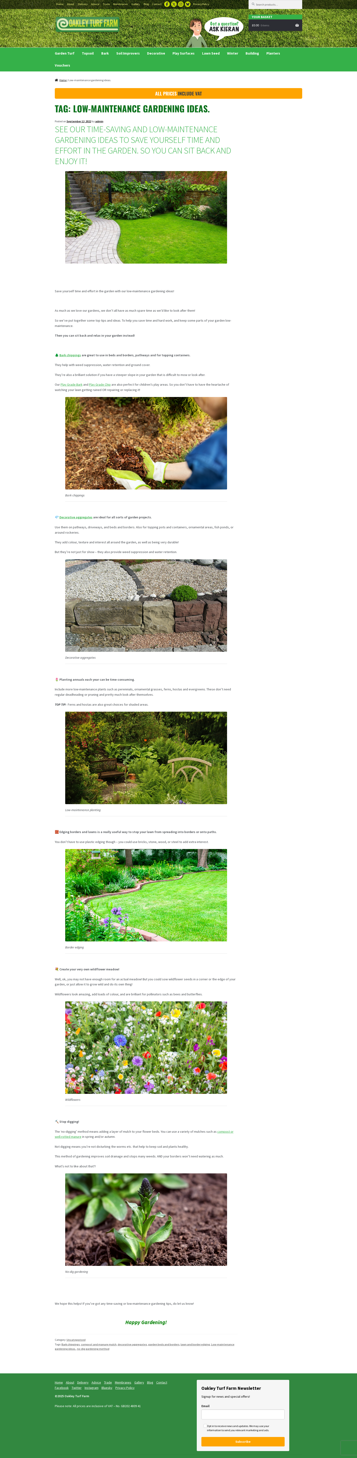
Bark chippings (70, 355)
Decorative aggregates (75, 517)
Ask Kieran (213, 31)
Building (252, 53)
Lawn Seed (211, 53)
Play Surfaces (183, 53)
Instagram (181, 4)
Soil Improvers (128, 53)
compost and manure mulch (99, 1344)
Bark (105, 53)
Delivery (83, 4)
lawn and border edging (195, 1344)
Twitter (174, 4)
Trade (106, 4)
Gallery (135, 4)
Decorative (156, 53)
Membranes (120, 4)
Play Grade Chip (100, 384)
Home (59, 4)
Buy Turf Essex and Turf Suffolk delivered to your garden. (87, 25)
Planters (273, 53)
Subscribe (243, 1442)
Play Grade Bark (72, 384)
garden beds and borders (163, 1344)
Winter (232, 53)
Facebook (167, 4)
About (70, 4)
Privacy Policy (201, 4)
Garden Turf (64, 53)
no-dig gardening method (93, 1348)
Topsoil (88, 53)
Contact (157, 4)
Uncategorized (76, 1339)
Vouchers (62, 65)
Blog (146, 4)
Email (205, 1406)
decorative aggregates (132, 1344)
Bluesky (188, 4)
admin (99, 121)
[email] (243, 1414)
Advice (95, 4)
